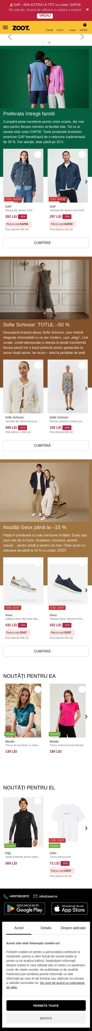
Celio (53, 853)
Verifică (83, 27)
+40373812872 (19, 896)
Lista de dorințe (61, 27)
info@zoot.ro (48, 896)
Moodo (9, 741)
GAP (8, 206)
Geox (8, 615)
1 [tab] (43, 43)
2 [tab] (49, 43)
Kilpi (8, 853)
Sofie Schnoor (14, 417)
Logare (72, 27)
